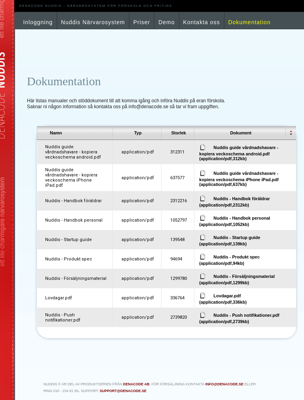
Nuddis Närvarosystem (93, 22)
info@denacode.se (224, 384)
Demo (166, 22)
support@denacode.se (123, 391)
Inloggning (38, 22)
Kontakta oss (201, 22)
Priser (141, 22)
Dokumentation (249, 22)
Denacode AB (136, 384)
